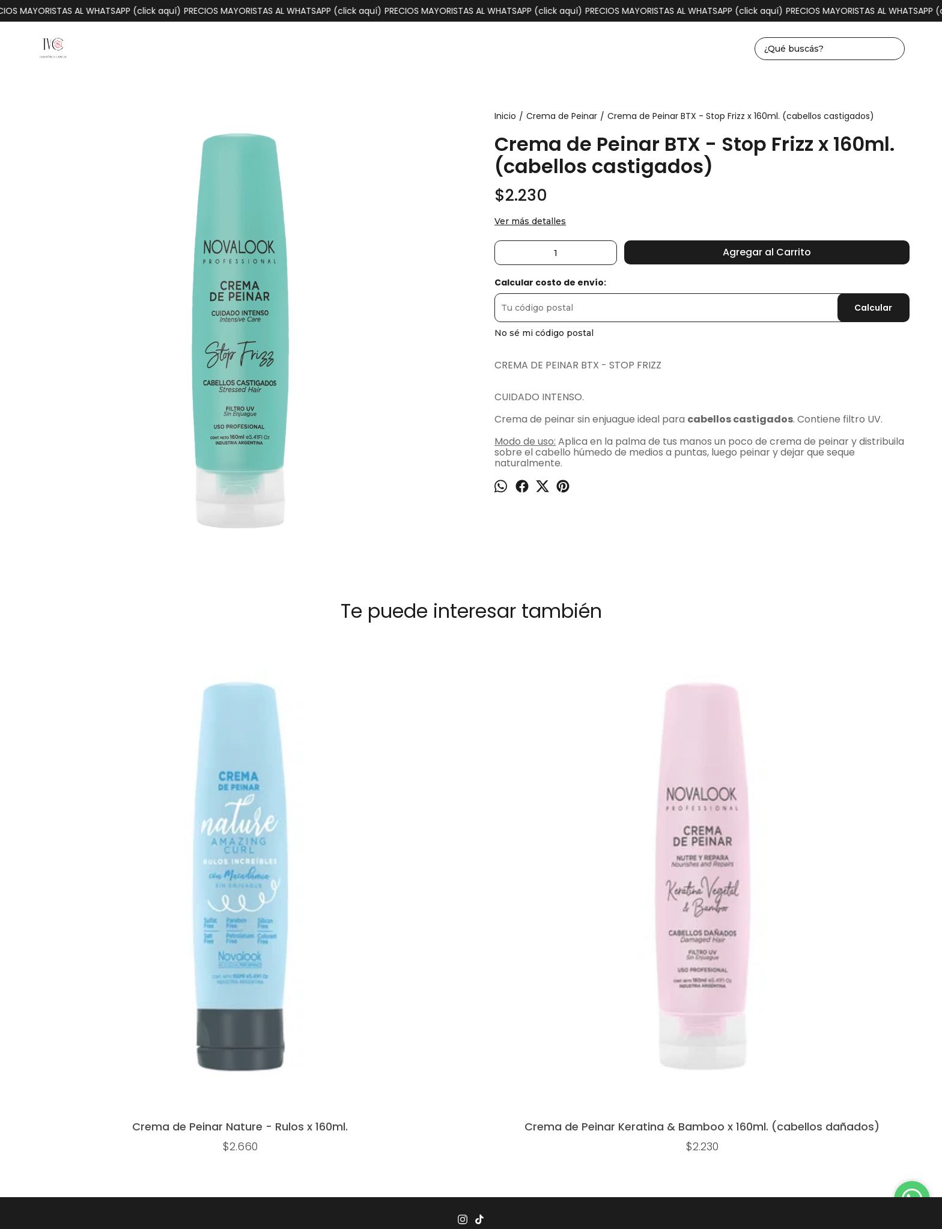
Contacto (561, 978)
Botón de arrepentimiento (670, 1201)
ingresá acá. (607, 1201)
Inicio (238, 978)
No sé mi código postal (544, 333)
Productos (285, 978)
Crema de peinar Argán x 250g (470, 848)
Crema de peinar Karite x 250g (655, 848)
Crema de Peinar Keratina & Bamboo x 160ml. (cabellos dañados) (286, 852)
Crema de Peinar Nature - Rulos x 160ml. (101, 852)
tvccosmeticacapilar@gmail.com (471, 1024)
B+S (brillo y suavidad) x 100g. (841, 848)
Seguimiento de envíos (479, 978)
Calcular (873, 308)
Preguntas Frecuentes (369, 978)
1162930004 (471, 1005)
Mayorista (614, 978)
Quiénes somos (682, 978)
